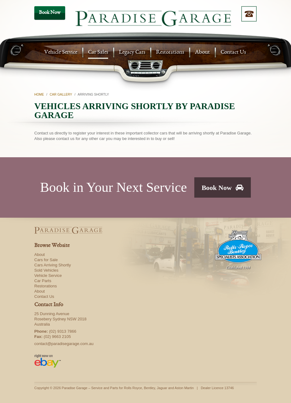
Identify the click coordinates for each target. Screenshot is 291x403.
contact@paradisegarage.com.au (64, 343)
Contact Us (233, 53)
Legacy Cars (132, 53)
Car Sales (98, 53)
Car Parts (42, 280)
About (202, 53)
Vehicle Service (60, 53)
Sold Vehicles (46, 270)
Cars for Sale (46, 259)
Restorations (170, 53)
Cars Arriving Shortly (52, 265)
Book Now (223, 187)
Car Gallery (61, 94)
